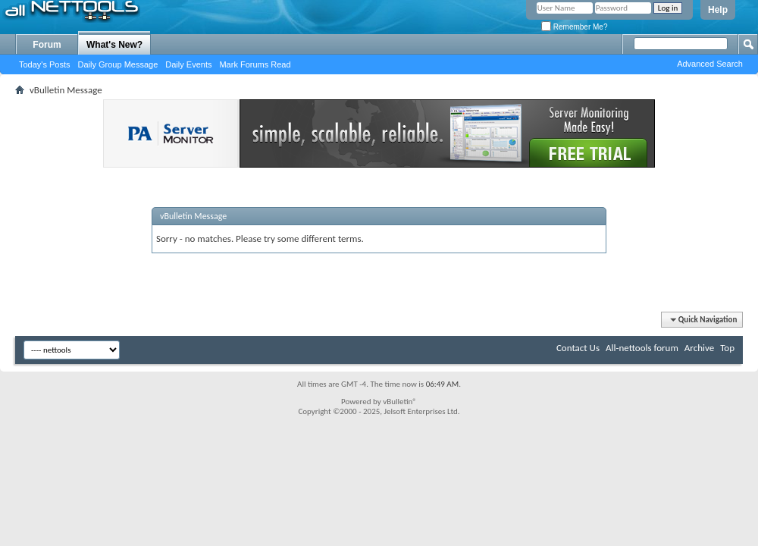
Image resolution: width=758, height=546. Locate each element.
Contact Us (578, 347)
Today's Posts (44, 64)
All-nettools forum (642, 347)
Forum (47, 44)
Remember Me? (574, 27)
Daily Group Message (118, 64)
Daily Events (188, 64)
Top (727, 347)
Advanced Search (710, 63)
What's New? (114, 44)
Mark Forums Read (254, 64)
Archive (699, 347)
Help (718, 10)
